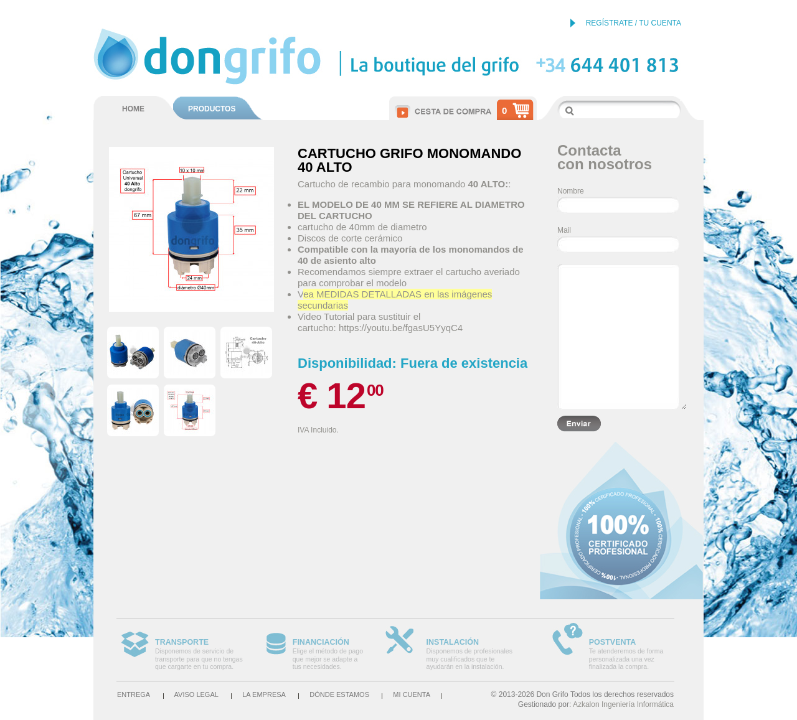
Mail (564, 230)
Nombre (570, 191)
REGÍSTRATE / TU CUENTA (633, 23)
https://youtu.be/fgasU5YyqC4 (401, 327)
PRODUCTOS (211, 109)
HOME (133, 109)
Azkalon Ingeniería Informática (623, 704)
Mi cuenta (411, 694)
